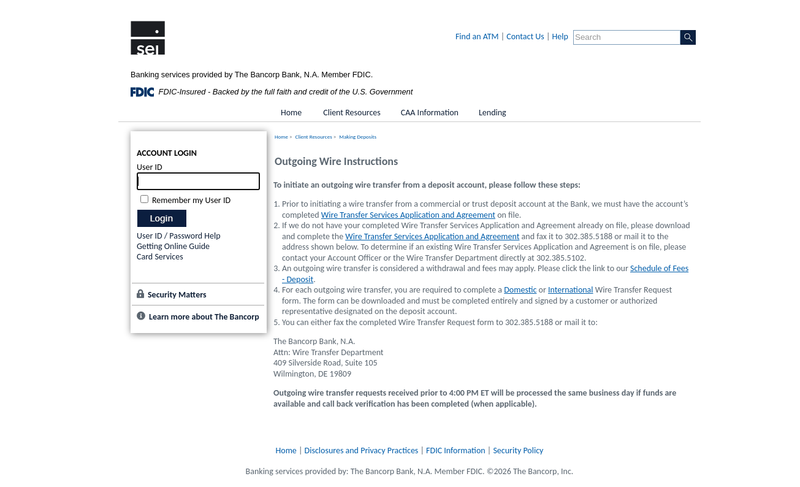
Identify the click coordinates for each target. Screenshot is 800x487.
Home (281, 136)
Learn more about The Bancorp (204, 317)
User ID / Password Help (179, 236)
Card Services (160, 256)
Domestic (520, 290)
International (570, 290)
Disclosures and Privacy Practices (362, 450)
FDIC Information (456, 450)
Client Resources (313, 136)
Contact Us (525, 36)
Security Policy (518, 450)
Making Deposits (357, 136)
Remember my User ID (191, 200)
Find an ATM (477, 36)
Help (560, 36)
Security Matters (177, 295)
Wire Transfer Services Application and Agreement (408, 215)
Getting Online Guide (173, 246)
